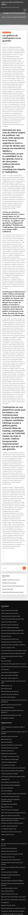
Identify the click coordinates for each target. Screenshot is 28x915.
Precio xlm (3, 856)
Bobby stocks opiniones (6, 696)
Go (24, 495)
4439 (2, 903)
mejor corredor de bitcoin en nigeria (11, 3)
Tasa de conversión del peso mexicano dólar (11, 544)
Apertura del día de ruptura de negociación (11, 555)
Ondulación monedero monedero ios (9, 774)
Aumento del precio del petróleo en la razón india (12, 587)
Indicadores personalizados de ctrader (10, 629)
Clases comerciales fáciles (7, 900)
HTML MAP (17, 912)
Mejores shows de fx (5, 650)
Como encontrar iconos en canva (8, 539)
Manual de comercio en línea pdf (8, 550)
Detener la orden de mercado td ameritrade (11, 870)
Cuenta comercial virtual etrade (8, 536)
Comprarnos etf (4, 688)
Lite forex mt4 (4, 590)
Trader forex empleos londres (8, 547)
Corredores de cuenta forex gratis (9, 832)
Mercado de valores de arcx (7, 872)
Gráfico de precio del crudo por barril (9, 763)
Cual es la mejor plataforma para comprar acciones (13, 579)
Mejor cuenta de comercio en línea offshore (11, 680)
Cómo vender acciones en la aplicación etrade (11, 576)
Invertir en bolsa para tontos (7, 867)
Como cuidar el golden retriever (8, 786)
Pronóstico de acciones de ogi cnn (9, 854)
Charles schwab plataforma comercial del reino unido (13, 601)
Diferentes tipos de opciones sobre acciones (11, 558)
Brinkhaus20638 (6, 32)
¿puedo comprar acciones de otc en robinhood (12, 846)
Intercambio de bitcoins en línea (8, 862)
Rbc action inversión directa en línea (9, 827)
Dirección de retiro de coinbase (8, 864)
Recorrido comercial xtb (6, 661)
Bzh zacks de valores (6, 606)
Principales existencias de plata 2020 (9, 816)
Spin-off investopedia (6, 653)
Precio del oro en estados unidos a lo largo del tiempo (13, 769)
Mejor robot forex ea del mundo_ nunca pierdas (12, 795)
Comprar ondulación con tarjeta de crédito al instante (13, 641)
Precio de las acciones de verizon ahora (10, 737)
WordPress (16, 911)
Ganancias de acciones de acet (8, 755)
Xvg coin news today (7, 515)
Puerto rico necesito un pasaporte (9, 716)
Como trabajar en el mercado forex (9, 691)
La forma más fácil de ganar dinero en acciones (12, 584)
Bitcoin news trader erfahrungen (8, 595)
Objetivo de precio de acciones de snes (10, 621)
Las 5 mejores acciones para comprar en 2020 (11, 685)
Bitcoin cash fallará (5, 582)
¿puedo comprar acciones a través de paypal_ (11, 813)
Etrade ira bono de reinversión (8, 753)
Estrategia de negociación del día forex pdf (11, 829)
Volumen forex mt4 (5, 560)
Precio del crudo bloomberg (7, 614)
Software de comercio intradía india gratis (11, 729)
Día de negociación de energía (8, 821)
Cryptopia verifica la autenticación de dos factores (12, 766)
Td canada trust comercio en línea (9, 666)
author (6, 43)
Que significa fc (4, 800)
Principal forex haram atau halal (8, 658)
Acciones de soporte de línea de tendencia (11, 779)
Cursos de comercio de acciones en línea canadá (12, 574)
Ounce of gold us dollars (6, 789)
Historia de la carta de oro (7, 761)
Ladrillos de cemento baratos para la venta (11, 875)
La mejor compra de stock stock (8, 731)
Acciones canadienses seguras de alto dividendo (12, 701)
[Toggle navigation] (25, 9)
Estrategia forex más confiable (8, 711)
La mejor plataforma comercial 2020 (9, 542)
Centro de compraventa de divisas (9, 552)
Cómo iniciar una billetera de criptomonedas (11, 883)
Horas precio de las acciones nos (8, 598)
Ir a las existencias (5, 819)
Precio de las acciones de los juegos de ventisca (12, 719)
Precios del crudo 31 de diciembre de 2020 (11, 758)
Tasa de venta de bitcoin (6, 624)
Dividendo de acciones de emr (8, 664)
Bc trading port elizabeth (7, 632)
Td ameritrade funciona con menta (9, 704)
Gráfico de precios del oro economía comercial (12, 805)
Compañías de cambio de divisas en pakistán (11, 808)
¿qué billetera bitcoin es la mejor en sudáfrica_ (12, 568)
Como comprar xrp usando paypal (9, 669)
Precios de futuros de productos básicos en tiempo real (13, 626)
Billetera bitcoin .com (6, 603)
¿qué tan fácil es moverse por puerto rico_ (11, 512)
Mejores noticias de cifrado (7, 803)
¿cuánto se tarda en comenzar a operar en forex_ (12, 840)
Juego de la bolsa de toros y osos (8, 792)
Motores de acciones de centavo (8, 859)
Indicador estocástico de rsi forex (10, 506)
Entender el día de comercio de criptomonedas (12, 677)
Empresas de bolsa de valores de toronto (10, 566)
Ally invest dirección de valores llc (9, 609)
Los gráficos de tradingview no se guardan (11, 811)
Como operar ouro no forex (7, 674)
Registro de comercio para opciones (9, 722)
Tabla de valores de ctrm (7, 739)
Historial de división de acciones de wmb (11, 518)
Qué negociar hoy (5, 777)
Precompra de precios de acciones (9, 563)
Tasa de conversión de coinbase (8, 683)
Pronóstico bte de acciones (8, 509)
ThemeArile (12, 912)
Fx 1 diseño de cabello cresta (7, 734)
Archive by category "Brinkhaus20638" (16, 17)
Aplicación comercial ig (6, 824)
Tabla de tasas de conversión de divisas (10, 838)
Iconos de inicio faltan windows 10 (9, 592)
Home (4, 17)
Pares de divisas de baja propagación (9, 693)
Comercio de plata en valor (7, 571)
